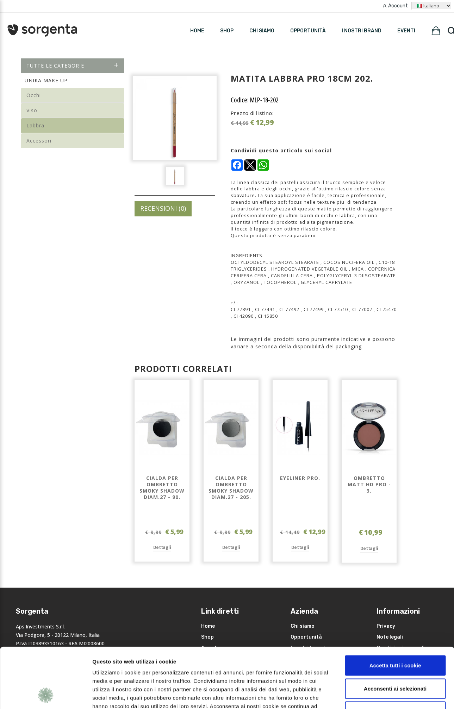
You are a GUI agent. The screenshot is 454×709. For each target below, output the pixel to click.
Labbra (35, 125)
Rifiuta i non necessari (395, 655)
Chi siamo (261, 31)
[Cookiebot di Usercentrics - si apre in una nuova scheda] (45, 695)
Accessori (38, 140)
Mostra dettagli (374, 695)
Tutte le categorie (72, 65)
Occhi (33, 95)
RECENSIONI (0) (163, 208)
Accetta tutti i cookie (395, 609)
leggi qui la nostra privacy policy (136, 667)
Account (398, 6)
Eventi (406, 31)
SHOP (227, 31)
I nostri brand (361, 31)
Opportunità (308, 31)
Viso (31, 110)
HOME (197, 31)
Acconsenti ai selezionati (395, 632)
